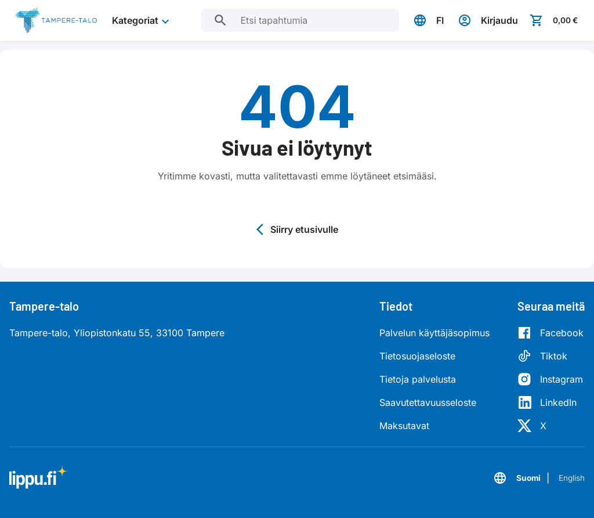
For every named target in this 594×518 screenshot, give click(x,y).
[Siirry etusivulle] (56, 20)
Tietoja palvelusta (417, 379)
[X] (550, 426)
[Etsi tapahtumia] (214, 20)
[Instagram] (550, 379)
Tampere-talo (44, 306)
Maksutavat (404, 425)
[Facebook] (550, 333)
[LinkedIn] (550, 402)
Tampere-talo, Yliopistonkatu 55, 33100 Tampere (116, 333)
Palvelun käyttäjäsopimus (434, 333)
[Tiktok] (550, 356)
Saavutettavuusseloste (427, 402)
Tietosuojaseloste (417, 356)
